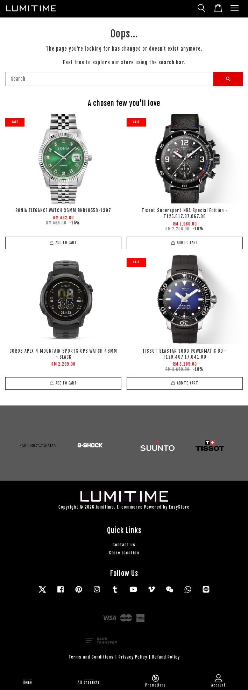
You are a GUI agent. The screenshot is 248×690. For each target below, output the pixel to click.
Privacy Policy (133, 657)
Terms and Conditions (91, 657)
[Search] (109, 79)
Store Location (124, 552)
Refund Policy (166, 657)
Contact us (124, 544)
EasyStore (179, 507)
